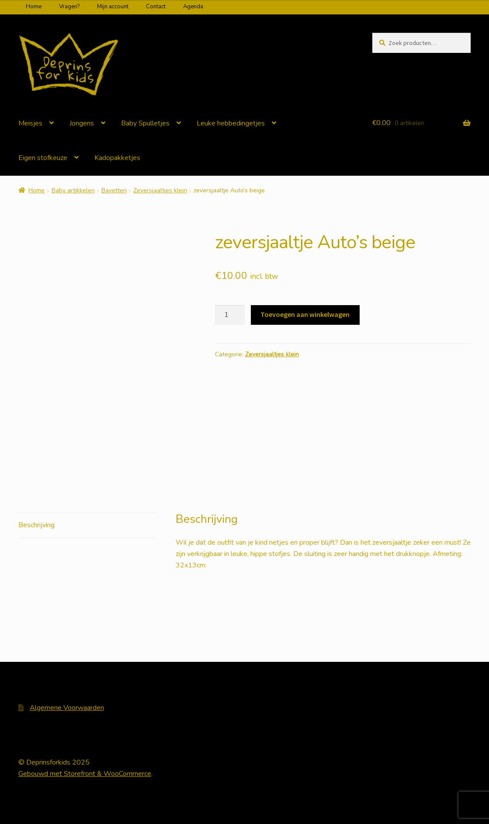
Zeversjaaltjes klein (160, 190)
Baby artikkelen (73, 190)
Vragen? (69, 6)
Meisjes (30, 123)
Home (34, 6)
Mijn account (112, 6)
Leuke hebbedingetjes (231, 123)
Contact (156, 6)
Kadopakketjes (117, 158)
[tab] (87, 526)
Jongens (81, 123)
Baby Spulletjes (145, 123)
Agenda (193, 6)
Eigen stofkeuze (42, 158)
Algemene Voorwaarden (67, 708)
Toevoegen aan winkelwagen (305, 314)
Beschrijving (36, 525)
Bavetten (114, 190)
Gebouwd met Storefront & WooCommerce (84, 774)
